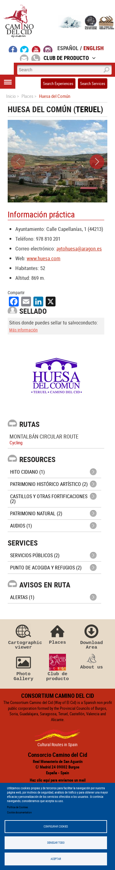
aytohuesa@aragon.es (79, 248)
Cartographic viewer (23, 636)
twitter (24, 49)
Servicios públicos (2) (34, 555)
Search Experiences (58, 83)
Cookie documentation (19, 812)
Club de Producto (70, 57)
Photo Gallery (23, 667)
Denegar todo (55, 842)
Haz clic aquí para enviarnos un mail (58, 780)
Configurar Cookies (56, 826)
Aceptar (56, 859)
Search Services (92, 83)
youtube (36, 49)
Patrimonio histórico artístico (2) (49, 484)
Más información (23, 330)
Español (68, 48)
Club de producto (57, 667)
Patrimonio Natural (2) (36, 513)
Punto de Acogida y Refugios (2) (46, 567)
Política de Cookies (17, 807)
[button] (97, 161)
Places (57, 634)
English (93, 48)
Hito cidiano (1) (27, 471)
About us (91, 662)
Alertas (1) (22, 597)
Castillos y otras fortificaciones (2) (48, 499)
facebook (13, 49)
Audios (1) (21, 525)
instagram (47, 49)
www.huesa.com (43, 258)
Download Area (91, 636)
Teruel (88, 109)
